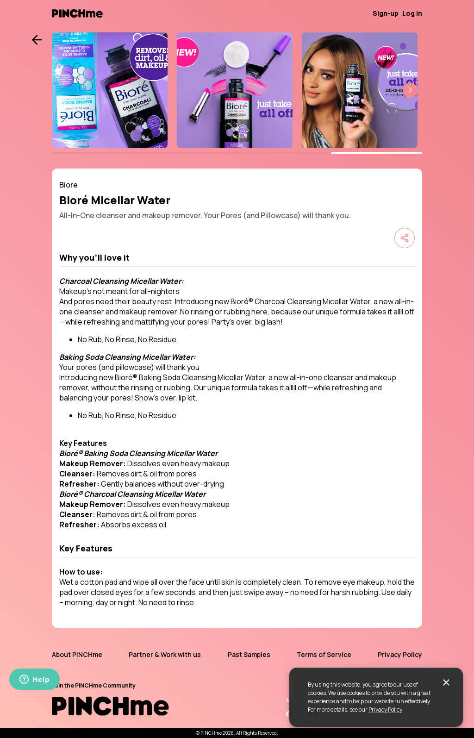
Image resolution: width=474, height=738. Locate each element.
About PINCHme (77, 654)
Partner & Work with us (165, 654)
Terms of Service (324, 654)
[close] (446, 682)
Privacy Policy (385, 709)
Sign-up (386, 13)
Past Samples (249, 654)
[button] (410, 90)
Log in (412, 13)
